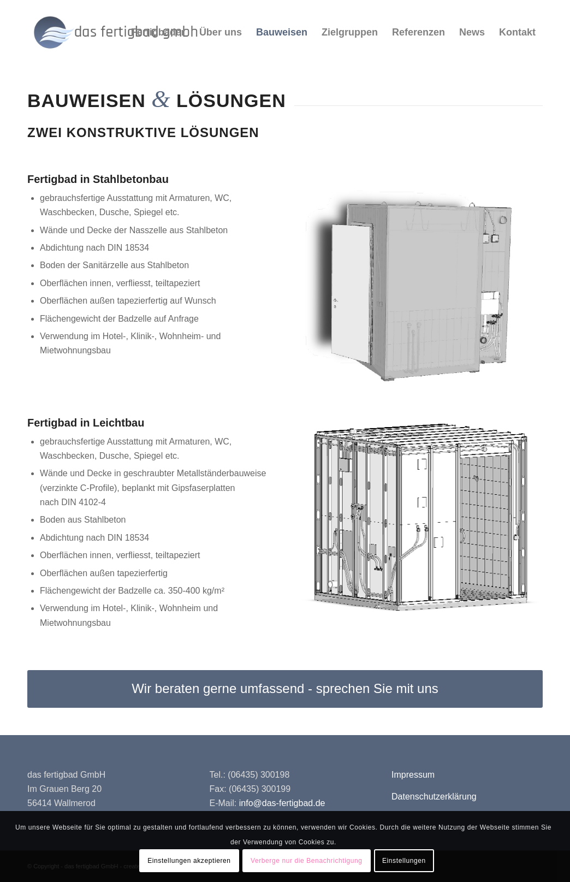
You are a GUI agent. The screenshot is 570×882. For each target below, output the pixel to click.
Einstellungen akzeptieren (188, 861)
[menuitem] (158, 32)
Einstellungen (404, 861)
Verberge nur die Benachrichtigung (307, 861)
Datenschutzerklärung (434, 796)
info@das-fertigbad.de (282, 803)
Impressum (413, 774)
